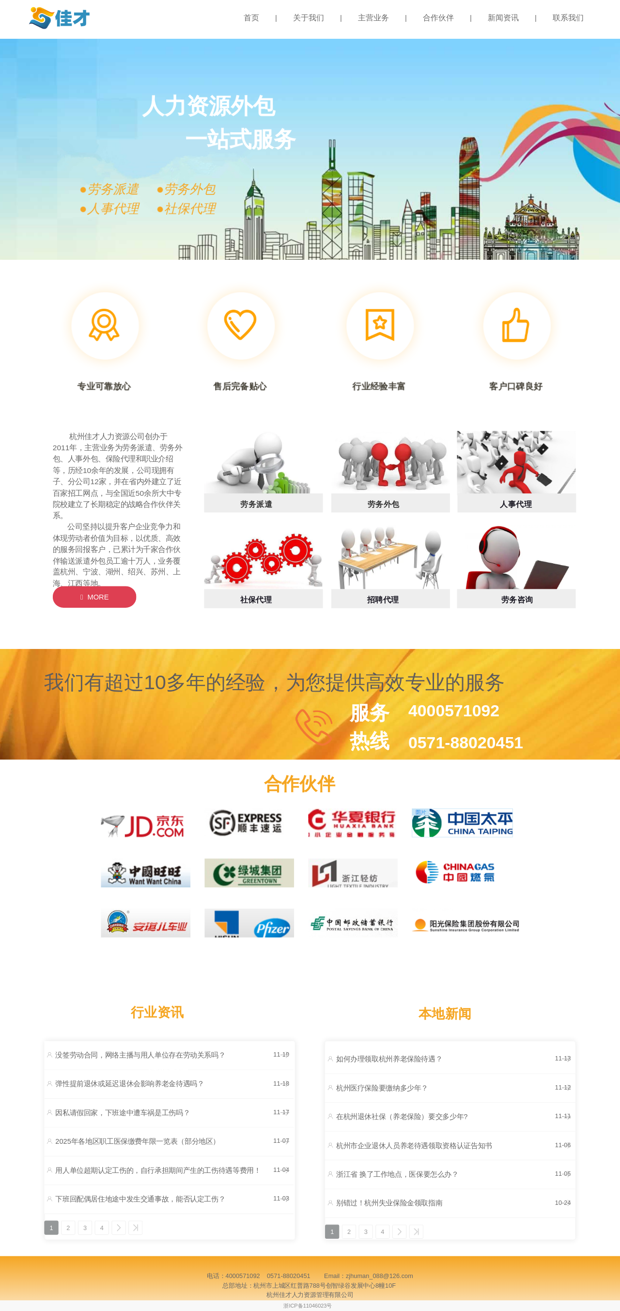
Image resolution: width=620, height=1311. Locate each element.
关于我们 (308, 18)
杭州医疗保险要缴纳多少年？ (382, 1088)
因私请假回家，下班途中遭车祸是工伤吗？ (122, 1113)
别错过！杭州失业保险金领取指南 (389, 1203)
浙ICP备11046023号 (307, 1306)
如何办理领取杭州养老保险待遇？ (389, 1059)
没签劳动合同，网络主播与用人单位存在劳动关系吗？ (140, 1055)
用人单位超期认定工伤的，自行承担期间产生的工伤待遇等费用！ (158, 1170)
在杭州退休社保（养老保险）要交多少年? (401, 1117)
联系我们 (568, 18)
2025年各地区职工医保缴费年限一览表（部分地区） (137, 1141)
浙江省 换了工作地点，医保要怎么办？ (397, 1174)
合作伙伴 (438, 18)
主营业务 (373, 18)
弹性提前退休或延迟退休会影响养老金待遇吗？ (129, 1084)
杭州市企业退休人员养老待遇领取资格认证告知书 (414, 1146)
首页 (251, 18)
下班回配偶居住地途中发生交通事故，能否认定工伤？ (140, 1199)
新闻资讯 (503, 18)
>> (135, 1227)
